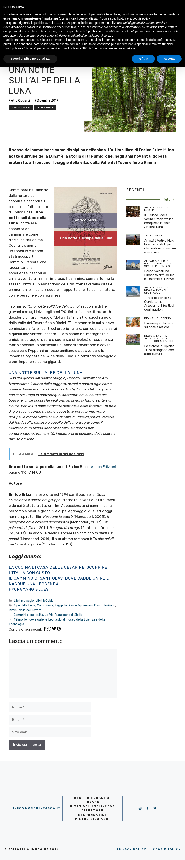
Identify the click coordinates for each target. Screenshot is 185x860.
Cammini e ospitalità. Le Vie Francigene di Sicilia (48, 615)
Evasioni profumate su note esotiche (159, 325)
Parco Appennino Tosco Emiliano (91, 605)
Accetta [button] (169, 58)
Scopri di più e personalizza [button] (30, 58)
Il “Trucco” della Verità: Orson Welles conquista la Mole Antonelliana (158, 221)
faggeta (61, 605)
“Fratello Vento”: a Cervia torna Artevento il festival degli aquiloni (159, 303)
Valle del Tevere (30, 610)
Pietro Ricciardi (19, 100)
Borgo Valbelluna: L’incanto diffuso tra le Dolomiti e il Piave (159, 275)
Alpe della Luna (24, 605)
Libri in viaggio (21, 107)
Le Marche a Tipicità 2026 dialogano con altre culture (159, 350)
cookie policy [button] (141, 18)
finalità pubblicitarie (91, 31)
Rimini (13, 610)
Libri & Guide (45, 107)
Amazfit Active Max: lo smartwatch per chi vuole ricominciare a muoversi (160, 246)
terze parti (70, 23)
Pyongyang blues (29, 589)
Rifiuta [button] (143, 58)
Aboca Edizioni (103, 467)
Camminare (45, 605)
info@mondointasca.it (37, 808)
